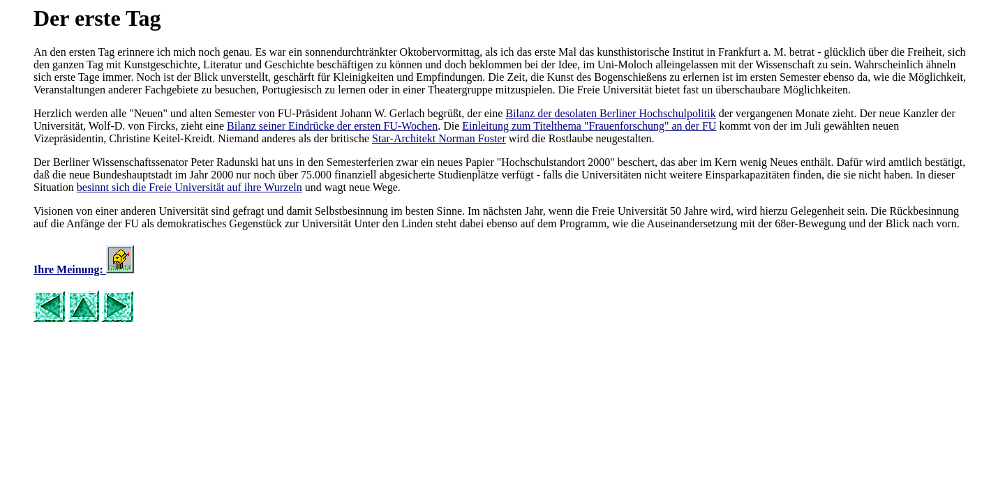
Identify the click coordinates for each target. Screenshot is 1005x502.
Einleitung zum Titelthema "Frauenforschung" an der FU (589, 126)
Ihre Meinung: (70, 269)
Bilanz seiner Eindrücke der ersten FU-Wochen (332, 126)
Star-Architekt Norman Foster (439, 138)
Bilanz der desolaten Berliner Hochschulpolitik (610, 113)
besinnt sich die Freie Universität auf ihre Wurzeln (189, 187)
